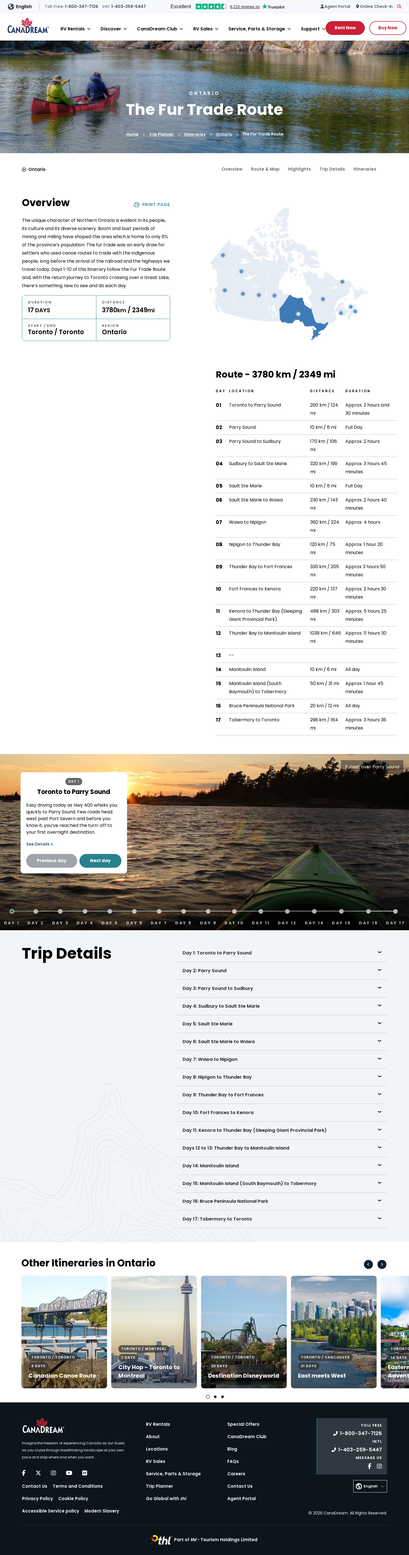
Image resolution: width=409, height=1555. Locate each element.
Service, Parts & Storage (256, 29)
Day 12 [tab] (287, 922)
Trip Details (332, 169)
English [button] (24, 7)
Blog (232, 1449)
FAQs (233, 1461)
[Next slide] (381, 1264)
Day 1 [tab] (12, 922)
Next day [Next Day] (100, 861)
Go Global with (166, 1499)
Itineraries (195, 134)
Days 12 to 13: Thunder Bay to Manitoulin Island (236, 1148)
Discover (111, 29)
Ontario (224, 134)
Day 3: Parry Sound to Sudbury (218, 988)
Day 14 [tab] (314, 922)
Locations (157, 1449)
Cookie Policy (73, 1499)
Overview (232, 169)
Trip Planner (161, 134)
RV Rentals (73, 29)
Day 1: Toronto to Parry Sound (217, 953)
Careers (236, 1474)
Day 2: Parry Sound (204, 970)
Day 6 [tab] (134, 922)
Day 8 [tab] (183, 922)
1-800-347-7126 (357, 1433)
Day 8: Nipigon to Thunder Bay (217, 1077)
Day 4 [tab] (85, 922)
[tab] (208, 1397)
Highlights (299, 169)
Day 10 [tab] (234, 922)
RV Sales (203, 29)
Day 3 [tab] (60, 922)
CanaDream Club (157, 29)
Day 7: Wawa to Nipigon (210, 1059)
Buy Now (387, 28)
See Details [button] (39, 844)
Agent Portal (241, 1499)
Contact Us (34, 1486)
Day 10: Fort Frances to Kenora (218, 1112)
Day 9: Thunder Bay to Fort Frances (223, 1095)
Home (132, 134)
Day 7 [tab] (159, 922)
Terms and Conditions (78, 1486)
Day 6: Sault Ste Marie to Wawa (219, 1041)
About (153, 1437)
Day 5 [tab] (109, 922)
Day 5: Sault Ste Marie (208, 1024)
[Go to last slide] (368, 1264)
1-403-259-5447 (357, 1449)
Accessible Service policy (50, 1511)
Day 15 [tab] (341, 922)
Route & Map (265, 169)
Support (310, 29)
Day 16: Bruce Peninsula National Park (225, 1201)
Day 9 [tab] (208, 922)
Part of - (215, 1540)
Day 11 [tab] (261, 922)
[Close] (89, 29)
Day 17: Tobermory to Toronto (217, 1219)
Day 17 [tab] (395, 922)
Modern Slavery (102, 1511)
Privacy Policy (37, 1499)
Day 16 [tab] (368, 922)
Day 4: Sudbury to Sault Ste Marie (221, 1006)
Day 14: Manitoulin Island (211, 1166)
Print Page (152, 204)
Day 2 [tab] (35, 922)
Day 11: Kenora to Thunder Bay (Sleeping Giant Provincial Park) (255, 1130)
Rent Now (345, 28)
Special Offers (243, 1424)
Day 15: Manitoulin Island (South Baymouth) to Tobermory (250, 1183)
